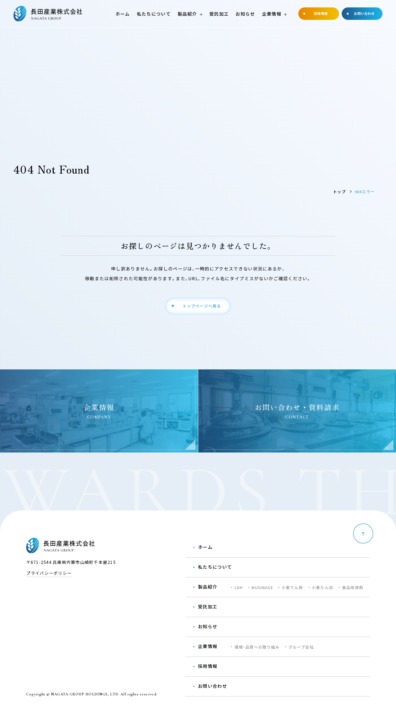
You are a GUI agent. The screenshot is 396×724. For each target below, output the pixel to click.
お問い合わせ (364, 13)
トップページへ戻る (202, 306)
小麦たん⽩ (322, 587)
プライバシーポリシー (49, 573)
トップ (339, 191)
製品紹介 (187, 14)
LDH (239, 587)
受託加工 (219, 14)
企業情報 (271, 14)
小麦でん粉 (292, 587)
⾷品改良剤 (352, 587)
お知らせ (245, 14)
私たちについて (154, 14)
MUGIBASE (262, 587)
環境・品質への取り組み (257, 647)
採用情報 (321, 13)
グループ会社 (301, 647)
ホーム (122, 14)
